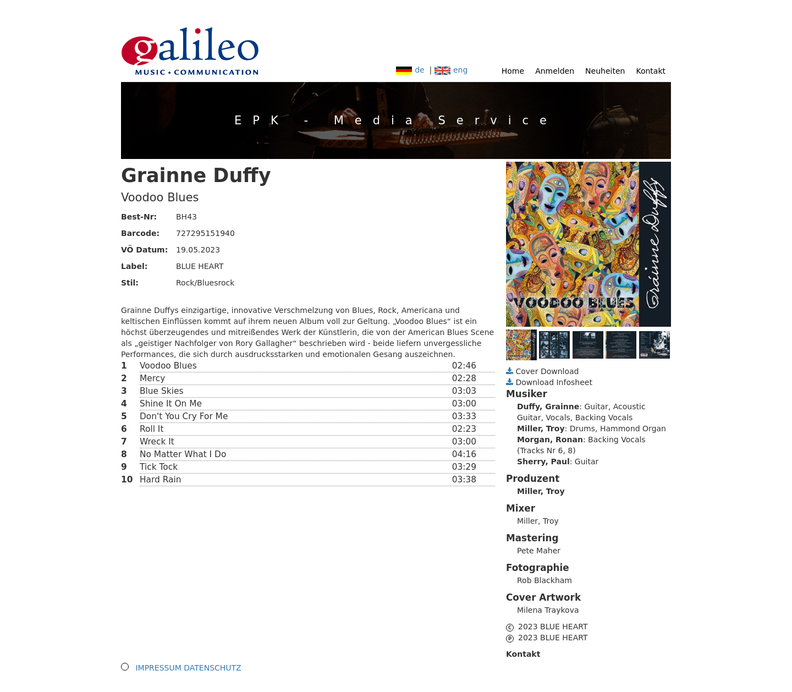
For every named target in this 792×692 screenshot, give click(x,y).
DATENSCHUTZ (212, 667)
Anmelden (554, 71)
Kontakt (651, 71)
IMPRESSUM (158, 667)
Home (513, 71)
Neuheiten (605, 71)
